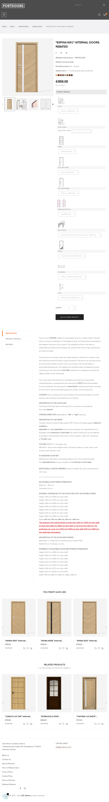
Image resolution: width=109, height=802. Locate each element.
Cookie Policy (7, 776)
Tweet (61, 53)
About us (5, 755)
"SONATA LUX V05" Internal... (18, 716)
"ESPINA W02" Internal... (87, 640)
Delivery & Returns (9, 784)
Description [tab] (11, 333)
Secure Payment (8, 763)
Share (56, 53)
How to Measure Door (10, 768)
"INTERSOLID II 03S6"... (50, 716)
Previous (2, 104)
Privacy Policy (7, 772)
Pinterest (66, 53)
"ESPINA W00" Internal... (16, 640)
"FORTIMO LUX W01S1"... (87, 716)
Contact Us (6, 759)
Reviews (9, 344)
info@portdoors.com (63, 747)
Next (53, 104)
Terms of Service (8, 780)
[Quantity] (69, 308)
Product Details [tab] (13, 339)
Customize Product (69, 317)
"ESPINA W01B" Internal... (52, 640)
